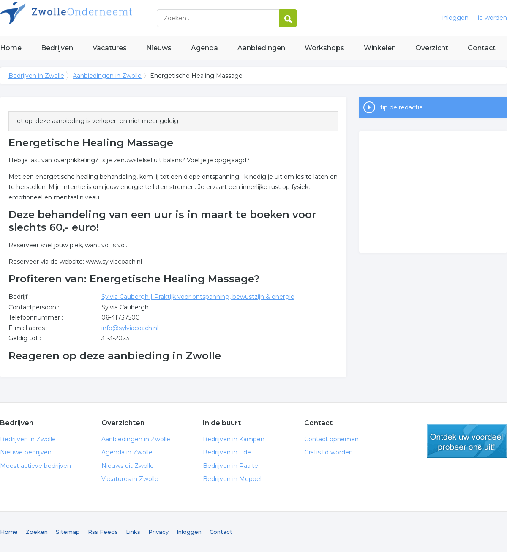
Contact (482, 48)
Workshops (324, 48)
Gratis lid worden (328, 452)
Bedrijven (57, 48)
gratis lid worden (467, 441)
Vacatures (110, 48)
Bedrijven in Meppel (232, 479)
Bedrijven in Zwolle (105, 18)
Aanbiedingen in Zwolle (107, 75)
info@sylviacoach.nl (129, 328)
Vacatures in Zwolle (129, 479)
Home (11, 48)
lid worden (492, 18)
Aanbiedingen (261, 48)
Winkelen (380, 48)
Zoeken (37, 531)
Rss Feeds (103, 531)
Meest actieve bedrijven (35, 466)
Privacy (158, 531)
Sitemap (68, 531)
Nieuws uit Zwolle (127, 466)
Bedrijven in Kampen (233, 439)
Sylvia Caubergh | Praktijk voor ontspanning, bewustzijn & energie (197, 297)
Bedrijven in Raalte (230, 466)
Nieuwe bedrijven (26, 452)
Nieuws (159, 48)
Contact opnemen (331, 439)
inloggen (455, 18)
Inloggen (189, 531)
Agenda (204, 48)
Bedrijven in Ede (227, 452)
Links (133, 531)
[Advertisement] (433, 192)
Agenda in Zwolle (127, 452)
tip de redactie (401, 107)
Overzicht (431, 48)
